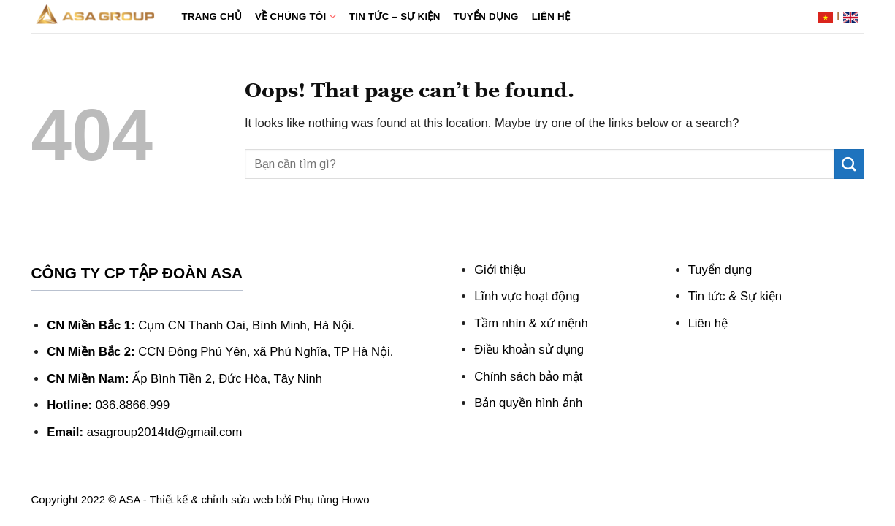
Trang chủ (212, 16)
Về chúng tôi (295, 16)
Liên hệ (551, 16)
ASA (129, 499)
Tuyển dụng (486, 16)
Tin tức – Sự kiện (395, 16)
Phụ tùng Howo (332, 499)
